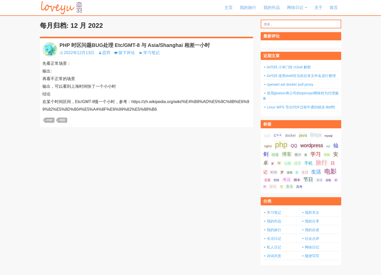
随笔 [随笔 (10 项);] (273, 186)
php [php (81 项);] (281, 144)
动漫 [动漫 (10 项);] (275, 155)
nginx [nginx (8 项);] (268, 146)
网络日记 (295, 7)
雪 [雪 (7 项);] (281, 186)
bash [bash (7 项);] (267, 135)
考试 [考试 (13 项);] (286, 180)
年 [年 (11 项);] (279, 163)
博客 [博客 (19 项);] (287, 154)
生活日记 (274, 238)
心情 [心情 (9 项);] (287, 163)
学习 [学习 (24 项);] (316, 154)
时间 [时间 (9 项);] (273, 172)
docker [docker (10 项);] (290, 135)
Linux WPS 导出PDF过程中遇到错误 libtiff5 (301, 107)
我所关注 (312, 212)
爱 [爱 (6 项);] (296, 172)
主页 (228, 7)
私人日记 (274, 247)
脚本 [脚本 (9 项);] (297, 180)
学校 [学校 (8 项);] (327, 155)
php (50, 120)
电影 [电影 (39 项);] (330, 171)
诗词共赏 (274, 256)
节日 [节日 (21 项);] (308, 179)
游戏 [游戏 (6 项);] (289, 172)
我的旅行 (248, 7)
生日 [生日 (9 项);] (305, 172)
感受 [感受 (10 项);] (297, 163)
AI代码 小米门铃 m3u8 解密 (289, 67)
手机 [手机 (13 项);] (308, 163)
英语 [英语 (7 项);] (319, 180)
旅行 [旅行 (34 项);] (321, 162)
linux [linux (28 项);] (316, 135)
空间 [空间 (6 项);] (276, 180)
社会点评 (312, 238)
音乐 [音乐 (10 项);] (289, 186)
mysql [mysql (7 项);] (328, 135)
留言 (334, 7)
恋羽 (106, 53)
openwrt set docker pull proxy (290, 84)
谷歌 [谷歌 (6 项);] (328, 180)
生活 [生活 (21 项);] (316, 171)
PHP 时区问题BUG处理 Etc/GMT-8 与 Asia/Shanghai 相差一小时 (134, 45)
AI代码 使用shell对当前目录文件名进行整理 (301, 76)
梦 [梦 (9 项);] (282, 172)
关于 (318, 7)
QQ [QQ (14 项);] (294, 145)
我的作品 (272, 7)
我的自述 (312, 230)
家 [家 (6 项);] (272, 163)
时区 (62, 120)
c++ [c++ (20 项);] (278, 135)
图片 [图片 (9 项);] (298, 155)
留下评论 (126, 53)
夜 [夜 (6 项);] (305, 154)
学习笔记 (151, 53)
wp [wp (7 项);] (328, 146)
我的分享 (312, 221)
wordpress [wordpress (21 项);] (311, 145)
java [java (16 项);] (303, 135)
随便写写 (312, 256)
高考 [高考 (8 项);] (299, 187)
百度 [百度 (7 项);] (267, 180)
